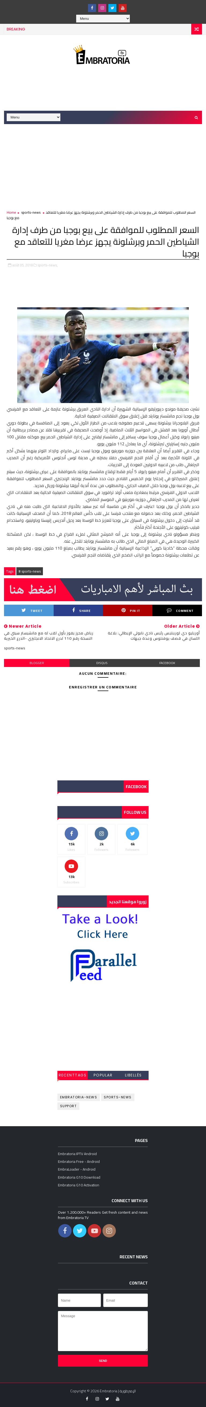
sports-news (31, 212)
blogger (37, 663)
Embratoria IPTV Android (77, 1153)
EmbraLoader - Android (76, 1169)
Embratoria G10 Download (79, 1177)
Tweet (32, 611)
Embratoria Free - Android (79, 1161)
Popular (103, 1075)
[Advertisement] (103, 89)
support (68, 1106)
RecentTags (72, 1075)
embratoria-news (78, 1097)
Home (11, 212)
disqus (102, 663)
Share (81, 611)
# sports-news (30, 571)
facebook (167, 663)
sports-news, (48, 265)
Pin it (131, 611)
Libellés (133, 1075)
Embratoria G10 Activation (78, 1185)
